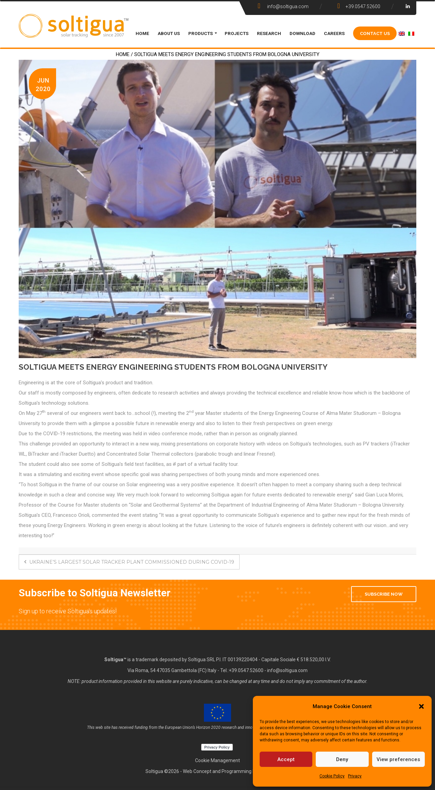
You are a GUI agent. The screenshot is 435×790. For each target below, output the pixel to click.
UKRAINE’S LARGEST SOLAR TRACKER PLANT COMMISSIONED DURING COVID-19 (129, 562)
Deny (342, 759)
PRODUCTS (200, 33)
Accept (286, 759)
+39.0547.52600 (246, 670)
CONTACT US (375, 33)
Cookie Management (217, 760)
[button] (421, 706)
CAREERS (334, 33)
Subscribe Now (384, 594)
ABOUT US (169, 33)
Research (269, 33)
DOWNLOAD (302, 33)
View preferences (398, 759)
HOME (142, 33)
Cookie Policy (332, 776)
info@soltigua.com (287, 670)
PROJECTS (236, 33)
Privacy (355, 776)
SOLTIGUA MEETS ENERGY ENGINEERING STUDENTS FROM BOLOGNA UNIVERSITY (173, 367)
